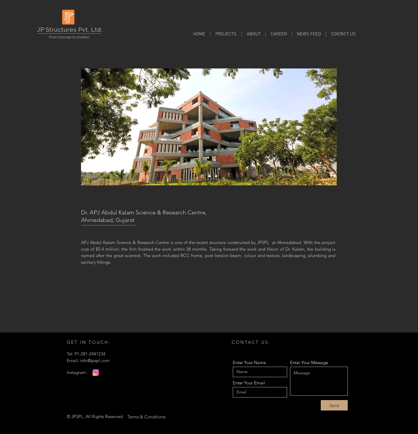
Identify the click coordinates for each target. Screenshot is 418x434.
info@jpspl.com (95, 360)
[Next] (328, 126)
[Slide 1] (202, 176)
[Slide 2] (209, 176)
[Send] (334, 405)
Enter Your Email (249, 383)
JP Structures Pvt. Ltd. (69, 29)
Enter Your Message (309, 362)
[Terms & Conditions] (146, 416)
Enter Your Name (249, 362)
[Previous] (89, 126)
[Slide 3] (216, 176)
